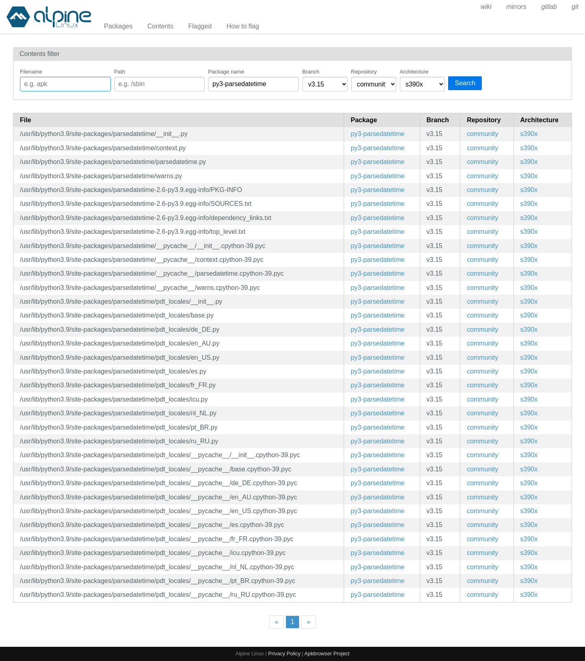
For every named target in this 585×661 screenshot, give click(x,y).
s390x (529, 133)
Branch (310, 72)
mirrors (516, 6)
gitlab (549, 6)
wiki (486, 6)
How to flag (243, 26)
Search (465, 83)
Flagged (200, 26)
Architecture (414, 72)
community (482, 133)
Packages (118, 26)
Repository (364, 72)
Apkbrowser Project (326, 653)
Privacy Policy (284, 653)
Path (119, 72)
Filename (31, 72)
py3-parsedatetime (378, 133)
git (575, 6)
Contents (160, 26)
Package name (226, 72)
